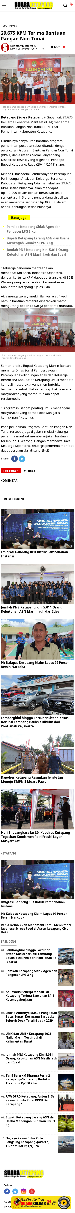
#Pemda (29, 470)
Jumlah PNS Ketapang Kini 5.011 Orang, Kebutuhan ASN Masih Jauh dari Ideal (32, 609)
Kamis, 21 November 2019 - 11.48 (27, 48)
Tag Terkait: (11, 470)
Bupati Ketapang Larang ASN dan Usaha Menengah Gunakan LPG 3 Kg (31, 1121)
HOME (4, 25)
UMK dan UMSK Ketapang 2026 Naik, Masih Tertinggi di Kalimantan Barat (28, 1038)
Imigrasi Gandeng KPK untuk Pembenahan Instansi (34, 554)
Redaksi (10, 1207)
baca (55, 47)
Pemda (13, 25)
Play (64, 1202)
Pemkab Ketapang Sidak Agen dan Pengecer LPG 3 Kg (31, 973)
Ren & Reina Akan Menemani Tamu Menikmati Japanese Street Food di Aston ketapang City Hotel (36, 928)
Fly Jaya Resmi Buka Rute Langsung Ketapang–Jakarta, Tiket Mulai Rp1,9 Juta (27, 1142)
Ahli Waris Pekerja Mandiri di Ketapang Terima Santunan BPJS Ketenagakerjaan (30, 996)
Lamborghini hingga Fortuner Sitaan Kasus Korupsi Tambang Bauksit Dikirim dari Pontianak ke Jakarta (34, 722)
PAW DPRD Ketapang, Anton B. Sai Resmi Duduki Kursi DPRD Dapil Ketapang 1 (31, 1100)
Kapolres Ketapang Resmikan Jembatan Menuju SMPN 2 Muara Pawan (32, 779)
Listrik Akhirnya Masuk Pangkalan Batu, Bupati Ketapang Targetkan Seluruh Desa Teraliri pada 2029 (31, 1017)
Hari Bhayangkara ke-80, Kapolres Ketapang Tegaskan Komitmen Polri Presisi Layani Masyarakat (35, 836)
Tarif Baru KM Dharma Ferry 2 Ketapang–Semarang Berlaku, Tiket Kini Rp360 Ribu (28, 1079)
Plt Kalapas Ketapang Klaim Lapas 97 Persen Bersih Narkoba (35, 664)
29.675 (67, 117)
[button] (71, 3)
